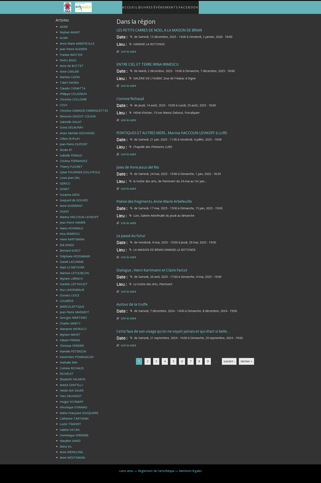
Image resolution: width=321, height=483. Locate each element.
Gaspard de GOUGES (74, 197)
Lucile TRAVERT (70, 421)
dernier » (246, 358)
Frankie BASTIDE (71, 51)
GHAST (65, 186)
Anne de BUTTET (72, 62)
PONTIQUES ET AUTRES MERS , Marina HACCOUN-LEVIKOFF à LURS (171, 129)
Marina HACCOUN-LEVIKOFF (79, 214)
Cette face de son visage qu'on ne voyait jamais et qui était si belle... (172, 328)
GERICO (65, 180)
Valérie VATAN (69, 426)
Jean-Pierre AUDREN (73, 46)
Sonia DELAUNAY (71, 124)
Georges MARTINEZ (73, 314)
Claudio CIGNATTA (72, 85)
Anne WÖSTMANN (72, 454)
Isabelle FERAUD (71, 152)
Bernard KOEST (70, 247)
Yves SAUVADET (71, 393)
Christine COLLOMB (73, 96)
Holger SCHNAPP (71, 398)
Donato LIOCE (69, 292)
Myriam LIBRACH (71, 275)
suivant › (229, 358)
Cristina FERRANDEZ (73, 158)
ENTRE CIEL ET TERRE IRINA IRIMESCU (147, 61)
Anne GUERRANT (71, 202)
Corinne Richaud (130, 95)
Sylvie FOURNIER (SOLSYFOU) (80, 169)
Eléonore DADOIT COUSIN (78, 113)
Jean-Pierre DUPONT (74, 141)
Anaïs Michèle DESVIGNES (77, 130)
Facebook (192, 6)
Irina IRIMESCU (70, 230)
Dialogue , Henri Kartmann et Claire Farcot (151, 266)
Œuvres (145, 6)
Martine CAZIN (70, 74)
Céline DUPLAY (70, 135)
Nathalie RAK (68, 359)
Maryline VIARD (70, 437)
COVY (63, 102)
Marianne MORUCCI (73, 326)
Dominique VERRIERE (74, 432)
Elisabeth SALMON (72, 376)
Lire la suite (128, 48)
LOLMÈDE (66, 297)
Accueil (126, 6)
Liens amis (126, 467)
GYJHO (64, 208)
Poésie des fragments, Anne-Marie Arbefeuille (154, 198)
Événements (168, 6)
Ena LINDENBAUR (72, 286)
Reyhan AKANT (70, 29)
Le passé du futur (130, 232)
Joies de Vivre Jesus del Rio (137, 164)
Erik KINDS (67, 242)
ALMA (64, 34)
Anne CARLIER (69, 68)
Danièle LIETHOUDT (74, 281)
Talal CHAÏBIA (69, 79)
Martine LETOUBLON (74, 269)
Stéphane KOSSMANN (75, 253)
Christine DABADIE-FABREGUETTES (84, 107)
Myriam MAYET (70, 331)
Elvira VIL (66, 443)
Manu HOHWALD (71, 225)
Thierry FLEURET (71, 163)
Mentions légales (190, 467)
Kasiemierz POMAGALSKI (77, 354)
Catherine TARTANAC (74, 415)
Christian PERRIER (72, 342)
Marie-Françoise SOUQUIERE (79, 409)
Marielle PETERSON (73, 348)
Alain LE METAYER (72, 264)
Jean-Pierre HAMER (72, 219)
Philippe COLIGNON (73, 90)
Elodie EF (66, 147)
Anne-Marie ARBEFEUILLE (77, 40)
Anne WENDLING (71, 449)
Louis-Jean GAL (70, 174)
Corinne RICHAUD (72, 365)
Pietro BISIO (68, 57)
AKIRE (64, 23)
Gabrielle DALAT (71, 118)
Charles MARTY (70, 320)
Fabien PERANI (70, 337)
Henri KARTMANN (72, 236)
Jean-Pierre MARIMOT (74, 309)
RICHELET (66, 370)
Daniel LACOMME (72, 258)
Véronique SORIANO (73, 404)
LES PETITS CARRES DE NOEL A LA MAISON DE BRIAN (159, 26)
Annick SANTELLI (71, 382)
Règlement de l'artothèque (156, 467)
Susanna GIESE (70, 191)
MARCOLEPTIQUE (72, 303)
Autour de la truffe (132, 301)
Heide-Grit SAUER (72, 387)
